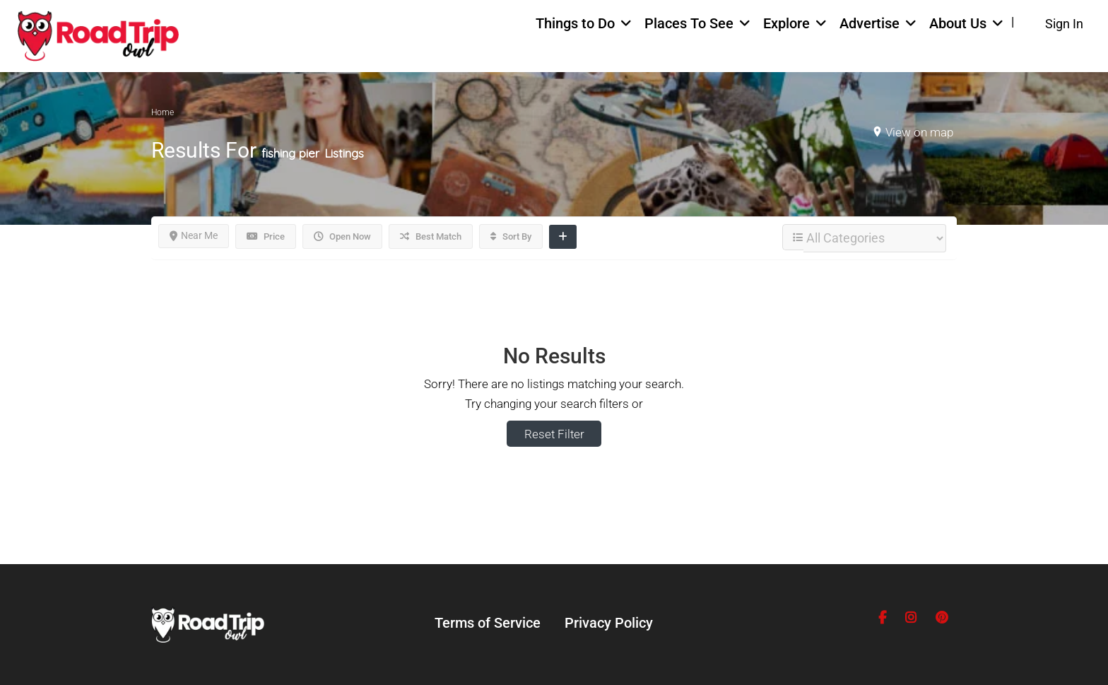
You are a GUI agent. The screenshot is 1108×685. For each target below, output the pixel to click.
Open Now (342, 236)
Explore (786, 23)
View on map (919, 132)
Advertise (869, 23)
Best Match (430, 236)
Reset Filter (554, 434)
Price (266, 236)
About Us (957, 23)
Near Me (194, 235)
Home (162, 112)
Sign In (1064, 23)
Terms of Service (488, 622)
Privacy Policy (609, 622)
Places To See (688, 23)
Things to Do (575, 23)
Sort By (510, 236)
